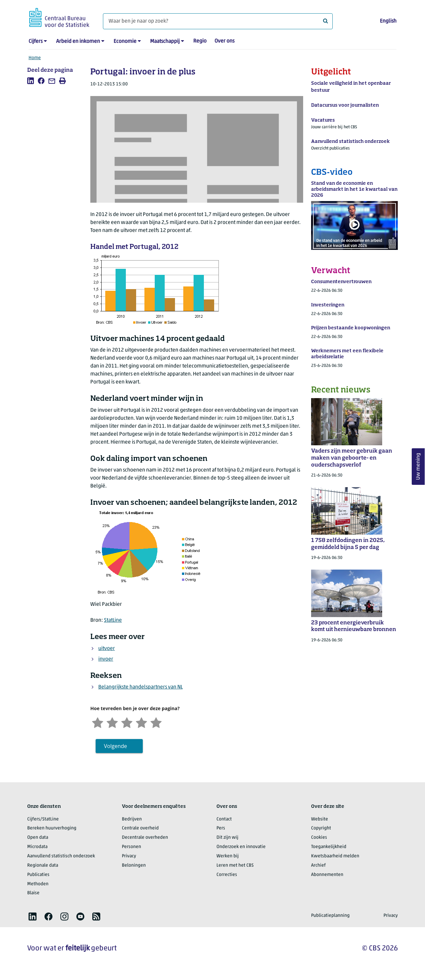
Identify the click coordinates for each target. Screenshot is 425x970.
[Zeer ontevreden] (97, 722)
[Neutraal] (127, 722)
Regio (200, 41)
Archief (318, 865)
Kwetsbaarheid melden (335, 856)
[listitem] (31, 81)
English (388, 21)
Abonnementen (327, 875)
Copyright (321, 828)
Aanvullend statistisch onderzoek (61, 856)
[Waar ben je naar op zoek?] (218, 21)
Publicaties (38, 875)
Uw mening (418, 466)
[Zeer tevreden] (156, 722)
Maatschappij (165, 41)
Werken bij (227, 856)
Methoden (37, 884)
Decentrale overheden (145, 837)
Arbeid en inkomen (78, 41)
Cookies (319, 837)
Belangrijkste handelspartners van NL (140, 687)
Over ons (224, 41)
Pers (220, 828)
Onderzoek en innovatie (241, 847)
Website (319, 819)
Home (35, 58)
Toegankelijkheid (328, 847)
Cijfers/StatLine (43, 819)
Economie (125, 41)
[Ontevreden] (112, 722)
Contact (224, 819)
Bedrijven (132, 819)
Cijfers (35, 41)
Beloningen (134, 865)
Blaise (33, 893)
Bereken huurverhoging (51, 828)
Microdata (37, 847)
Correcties (226, 875)
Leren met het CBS (235, 865)
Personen (131, 847)
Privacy (129, 856)
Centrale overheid (140, 828)
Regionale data (42, 865)
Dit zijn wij (227, 837)
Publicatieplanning (330, 916)
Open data (37, 837)
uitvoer (106, 648)
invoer (105, 659)
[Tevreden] (141, 722)
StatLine (113, 620)
